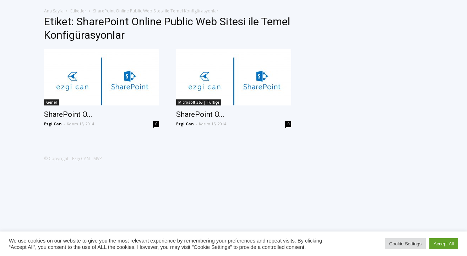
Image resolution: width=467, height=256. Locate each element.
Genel (51, 102)
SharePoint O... (68, 114)
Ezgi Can (53, 123)
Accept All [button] (444, 243)
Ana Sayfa (54, 11)
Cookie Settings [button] (405, 243)
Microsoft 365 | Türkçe (198, 102)
